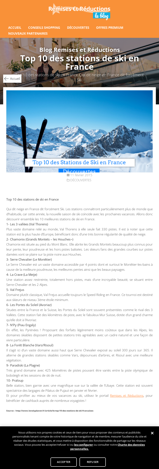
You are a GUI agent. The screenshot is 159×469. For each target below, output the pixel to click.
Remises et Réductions (126, 395)
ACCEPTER (63, 463)
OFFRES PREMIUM (109, 27)
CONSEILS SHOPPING (44, 27)
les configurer (83, 446)
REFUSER (92, 463)
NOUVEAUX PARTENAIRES (28, 33)
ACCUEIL (14, 27)
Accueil (15, 78)
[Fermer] (152, 434)
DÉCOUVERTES (78, 27)
